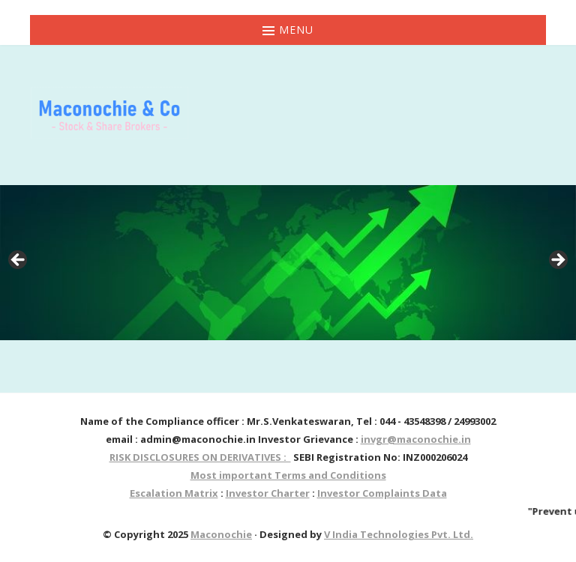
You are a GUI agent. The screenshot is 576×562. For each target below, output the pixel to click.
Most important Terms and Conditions (288, 475)
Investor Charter (268, 493)
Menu (288, 29)
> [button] (557, 261)
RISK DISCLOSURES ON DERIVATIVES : (200, 457)
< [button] (19, 261)
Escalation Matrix (174, 493)
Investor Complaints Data (382, 493)
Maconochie (221, 534)
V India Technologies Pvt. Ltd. (398, 534)
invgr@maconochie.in (416, 439)
